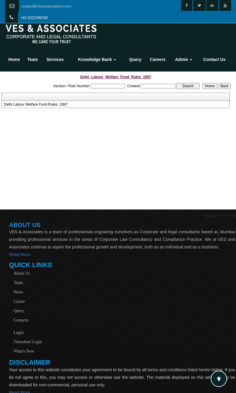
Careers (157, 59)
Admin (183, 59)
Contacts (21, 320)
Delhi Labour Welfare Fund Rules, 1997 (36, 104)
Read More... (21, 254)
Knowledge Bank (97, 59)
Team (32, 59)
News (18, 292)
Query (135, 59)
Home (14, 59)
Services (55, 59)
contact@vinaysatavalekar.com (46, 6)
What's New (24, 351)
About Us (22, 273)
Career (19, 301)
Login (19, 332)
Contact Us (214, 59)
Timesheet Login (28, 342)
